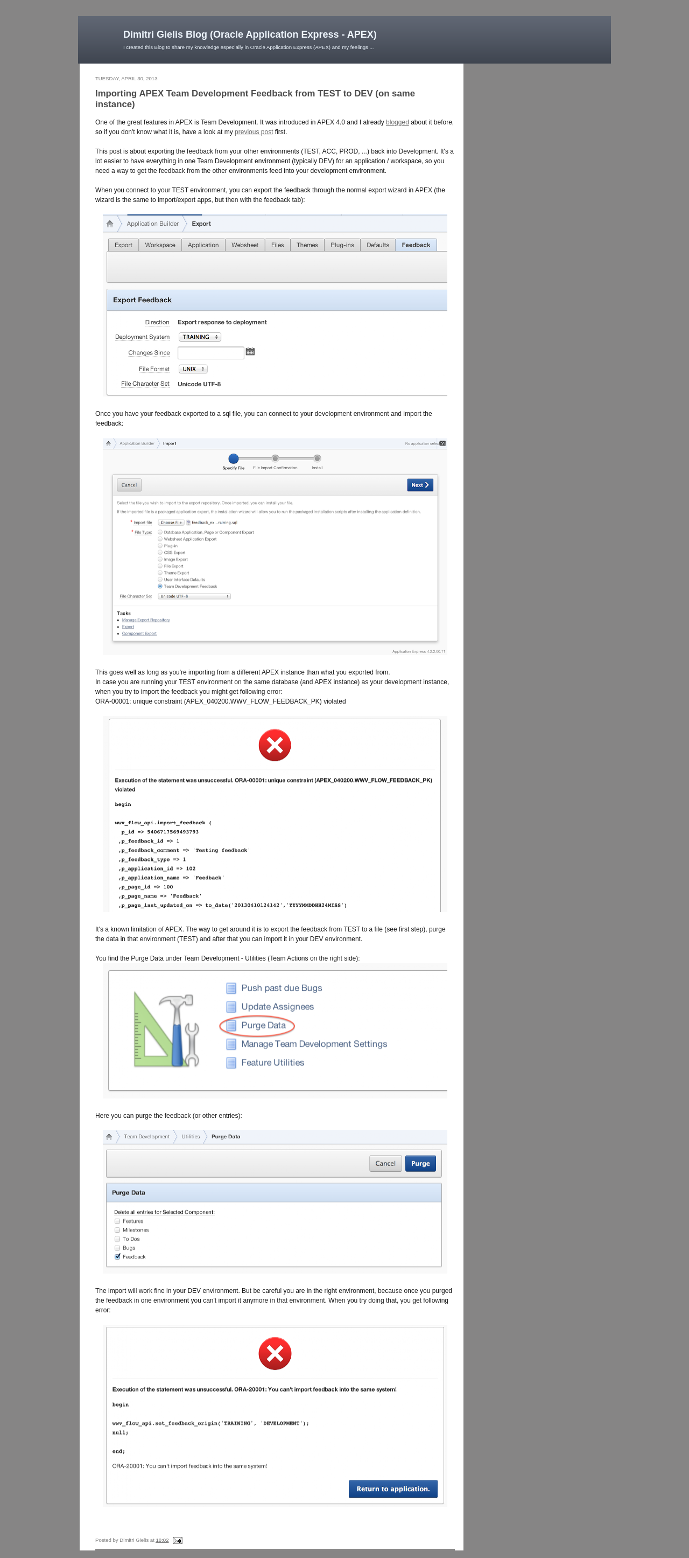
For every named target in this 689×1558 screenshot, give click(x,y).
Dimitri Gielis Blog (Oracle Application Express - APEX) (250, 34)
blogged (397, 122)
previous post (254, 132)
